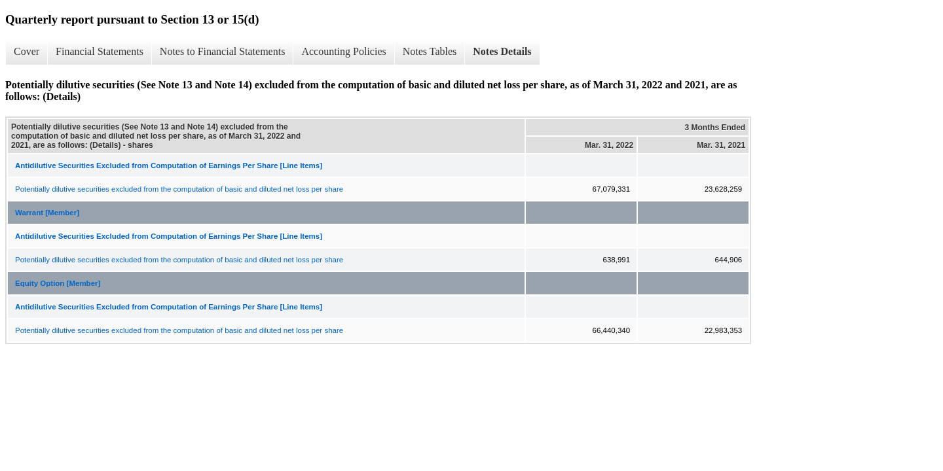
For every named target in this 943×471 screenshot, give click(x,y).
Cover (26, 51)
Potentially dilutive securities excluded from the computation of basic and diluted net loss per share (179, 189)
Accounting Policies (343, 51)
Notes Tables (430, 51)
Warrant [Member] (47, 213)
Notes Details (502, 51)
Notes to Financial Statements (223, 51)
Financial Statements (99, 51)
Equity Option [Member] (57, 283)
